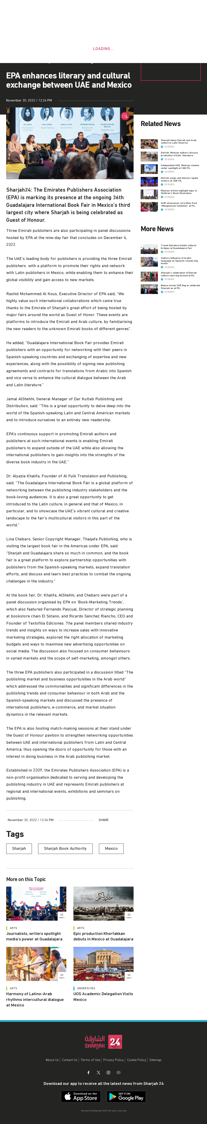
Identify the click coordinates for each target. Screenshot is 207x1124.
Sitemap (155, 1060)
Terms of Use (90, 1060)
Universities (86, 988)
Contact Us (69, 1060)
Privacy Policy (113, 1060)
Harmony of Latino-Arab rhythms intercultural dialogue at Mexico (35, 999)
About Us (52, 1060)
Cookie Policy (136, 1060)
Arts (13, 928)
